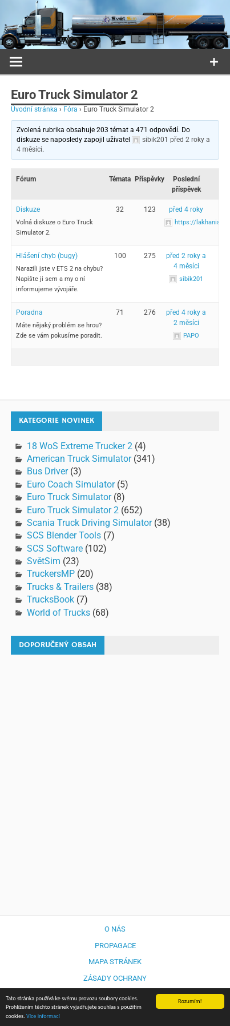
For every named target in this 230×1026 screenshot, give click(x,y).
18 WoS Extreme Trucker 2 (79, 446)
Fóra (70, 109)
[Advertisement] (115, 779)
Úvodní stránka (34, 109)
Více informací (43, 1016)
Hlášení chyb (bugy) (47, 256)
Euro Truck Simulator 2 (73, 510)
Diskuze (28, 209)
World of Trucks (58, 612)
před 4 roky (186, 209)
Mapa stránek (115, 961)
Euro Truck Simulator (69, 497)
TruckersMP (51, 573)
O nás (115, 929)
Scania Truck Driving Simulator (89, 522)
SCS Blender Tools (64, 535)
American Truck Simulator (79, 458)
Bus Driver (47, 471)
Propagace (115, 945)
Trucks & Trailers (60, 586)
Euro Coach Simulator (71, 484)
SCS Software (55, 548)
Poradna (29, 312)
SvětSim (43, 561)
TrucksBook (50, 599)
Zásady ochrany (115, 978)
